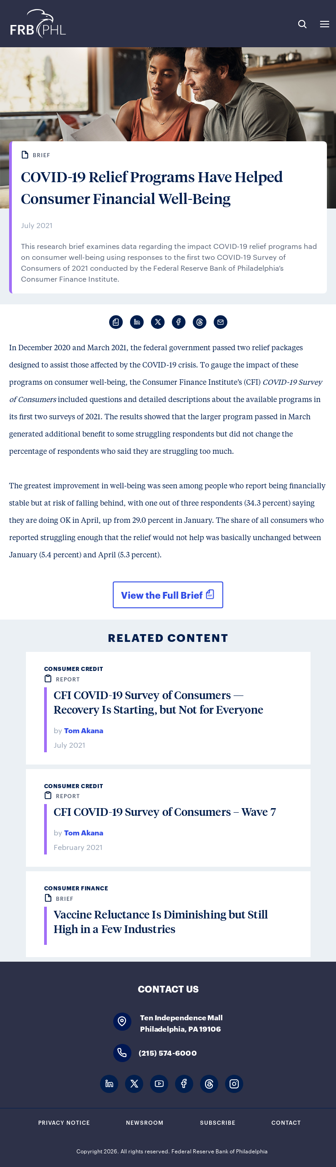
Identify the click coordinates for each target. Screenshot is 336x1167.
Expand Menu (324, 24)
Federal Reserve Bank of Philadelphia (37, 23)
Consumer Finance (76, 888)
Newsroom (145, 1122)
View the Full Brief (161, 594)
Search (302, 24)
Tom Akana (83, 730)
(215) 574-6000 (168, 1052)
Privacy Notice (64, 1122)
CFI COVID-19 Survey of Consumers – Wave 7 (165, 811)
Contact (286, 1122)
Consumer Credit (74, 668)
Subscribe (218, 1122)
